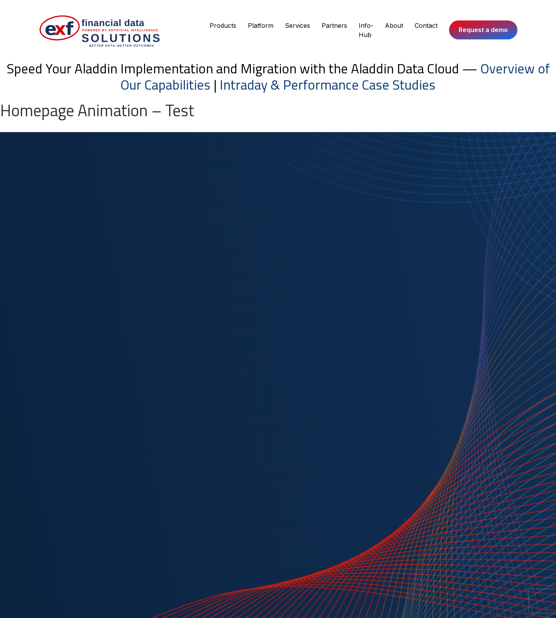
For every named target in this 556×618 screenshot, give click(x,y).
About (394, 25)
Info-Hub (366, 30)
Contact (426, 25)
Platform (260, 25)
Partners (334, 25)
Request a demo (483, 30)
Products (223, 25)
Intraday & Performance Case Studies (328, 84)
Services (297, 25)
